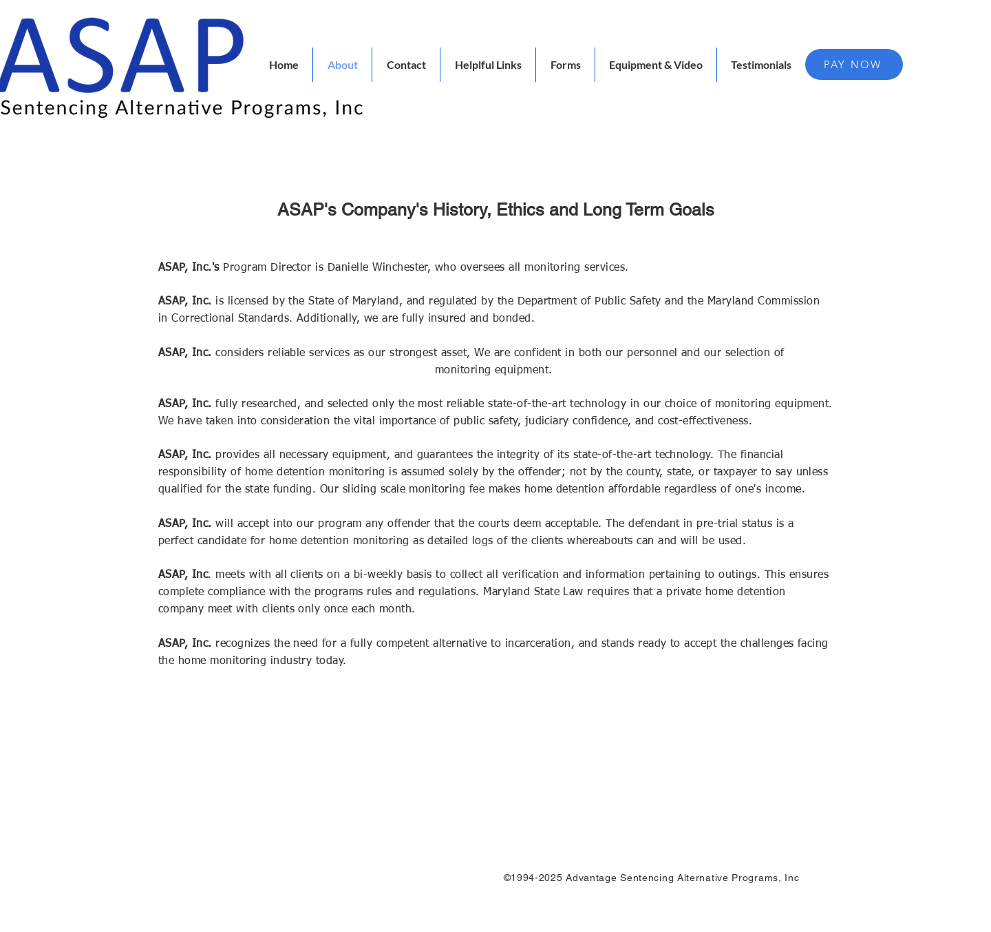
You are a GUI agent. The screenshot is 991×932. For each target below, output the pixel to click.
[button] (487, 65)
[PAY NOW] (854, 64)
